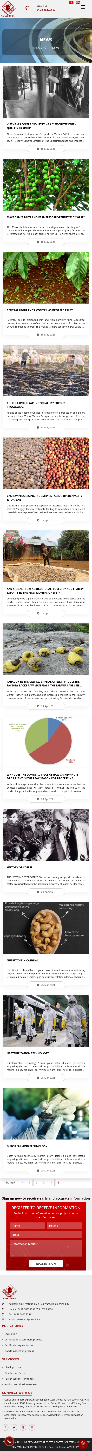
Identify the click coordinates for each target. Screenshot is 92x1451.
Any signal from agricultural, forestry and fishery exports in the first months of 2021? (45, 590)
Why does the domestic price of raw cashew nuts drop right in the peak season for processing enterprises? (42, 778)
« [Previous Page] (22, 1182)
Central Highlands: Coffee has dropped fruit (40, 310)
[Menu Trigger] (83, 6)
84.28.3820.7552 (46, 9)
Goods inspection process (19, 1350)
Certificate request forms (19, 1345)
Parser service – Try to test (19, 1378)
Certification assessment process (23, 1339)
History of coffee (19, 867)
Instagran (32, 1427)
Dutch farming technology (27, 1146)
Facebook (5, 1427)
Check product (13, 1367)
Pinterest (23, 1427)
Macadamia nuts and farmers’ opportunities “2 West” (46, 217)
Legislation (11, 1333)
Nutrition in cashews (23, 960)
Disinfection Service (16, 1373)
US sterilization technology (28, 1053)
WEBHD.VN (74, 1446)
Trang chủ (39, 48)
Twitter (14, 1427)
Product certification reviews (21, 1384)
